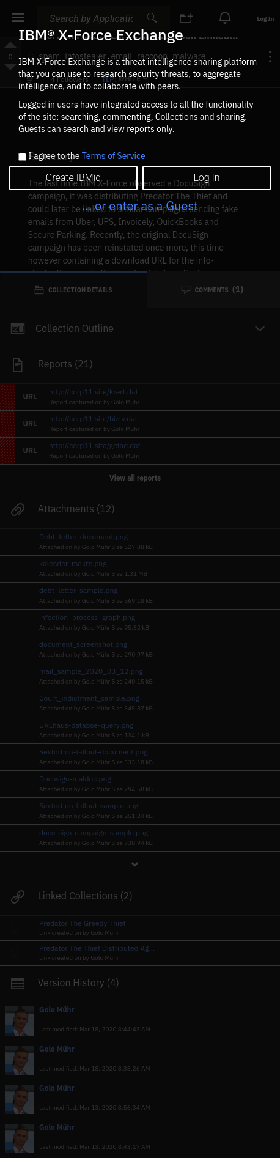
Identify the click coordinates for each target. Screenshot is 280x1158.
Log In (206, 177)
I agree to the (86, 156)
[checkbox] (22, 157)
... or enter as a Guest (140, 205)
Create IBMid (73, 177)
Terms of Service (114, 155)
